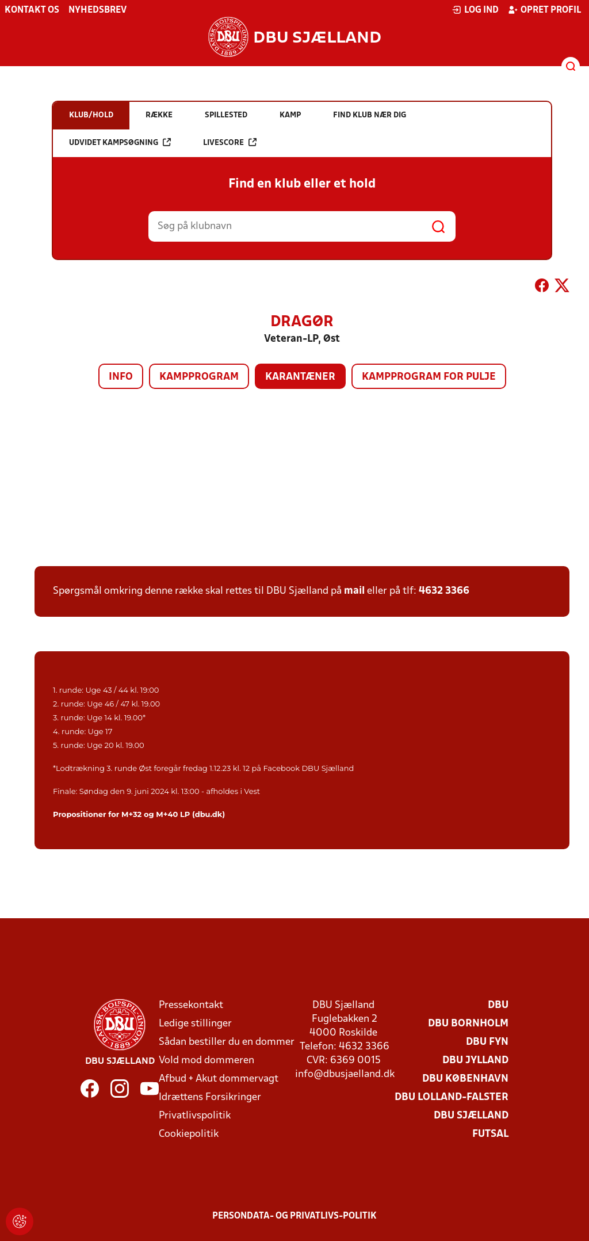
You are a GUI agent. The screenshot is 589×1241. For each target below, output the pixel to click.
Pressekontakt (191, 1005)
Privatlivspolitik (195, 1116)
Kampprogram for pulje (429, 377)
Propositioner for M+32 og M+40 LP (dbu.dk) (139, 814)
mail (354, 591)
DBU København (465, 1079)
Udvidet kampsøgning (120, 142)
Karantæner (300, 377)
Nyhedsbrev (97, 10)
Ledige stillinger (195, 1024)
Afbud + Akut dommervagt (218, 1079)
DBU (498, 1005)
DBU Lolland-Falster (451, 1097)
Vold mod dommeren (206, 1061)
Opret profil (544, 10)
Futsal (490, 1134)
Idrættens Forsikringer (210, 1097)
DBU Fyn (487, 1042)
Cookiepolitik (189, 1134)
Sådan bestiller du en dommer (226, 1042)
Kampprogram (199, 377)
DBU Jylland (475, 1061)
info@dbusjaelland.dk (345, 1074)
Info (121, 377)
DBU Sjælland (471, 1116)
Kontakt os (32, 10)
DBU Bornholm (468, 1024)
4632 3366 (444, 591)
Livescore (230, 142)
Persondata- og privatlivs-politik (294, 1216)
